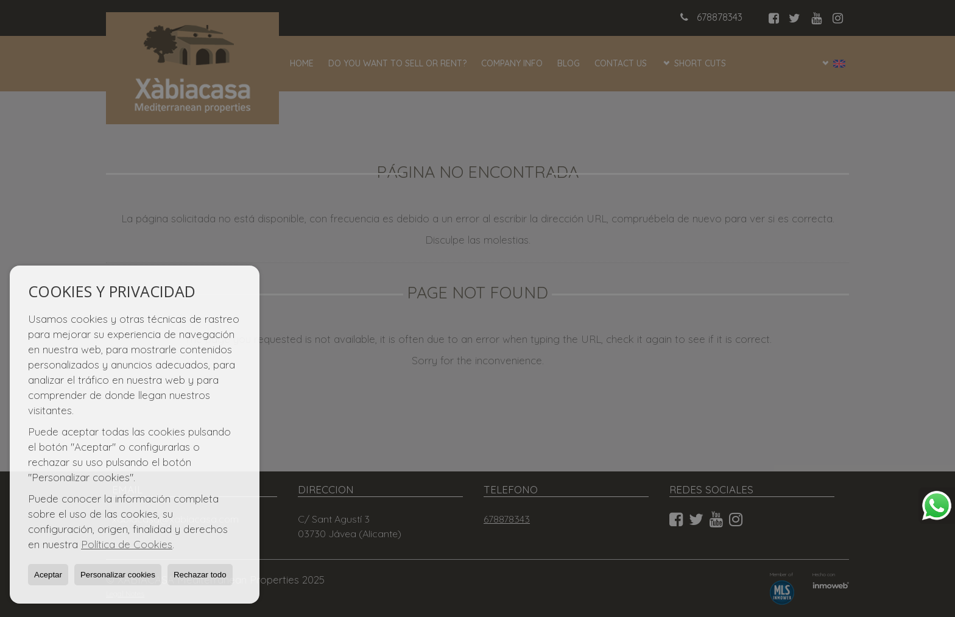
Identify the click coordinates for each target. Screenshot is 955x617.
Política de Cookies (126, 544)
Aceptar (48, 574)
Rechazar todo (200, 574)
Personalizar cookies (117, 574)
